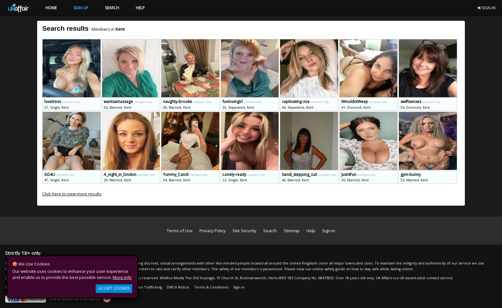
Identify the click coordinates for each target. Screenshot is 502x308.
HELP (140, 8)
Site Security (244, 230)
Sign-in (328, 230)
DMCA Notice (178, 287)
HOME (51, 8)
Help (310, 230)
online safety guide (328, 268)
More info (122, 277)
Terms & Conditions (211, 287)
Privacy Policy (212, 230)
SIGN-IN (487, 8)
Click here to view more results (71, 194)
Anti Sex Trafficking (145, 287)
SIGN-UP (80, 8)
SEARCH (112, 8)
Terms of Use (180, 230)
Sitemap (292, 230)
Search (270, 230)
